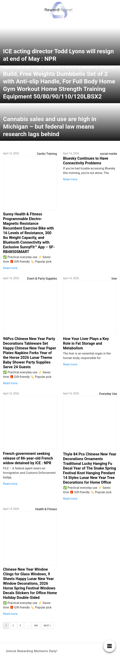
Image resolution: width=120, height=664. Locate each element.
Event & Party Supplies (42, 278)
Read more (10, 268)
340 (36, 625)
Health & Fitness (46, 509)
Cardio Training (47, 154)
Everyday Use (108, 394)
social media (108, 154)
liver (114, 278)
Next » (47, 625)
